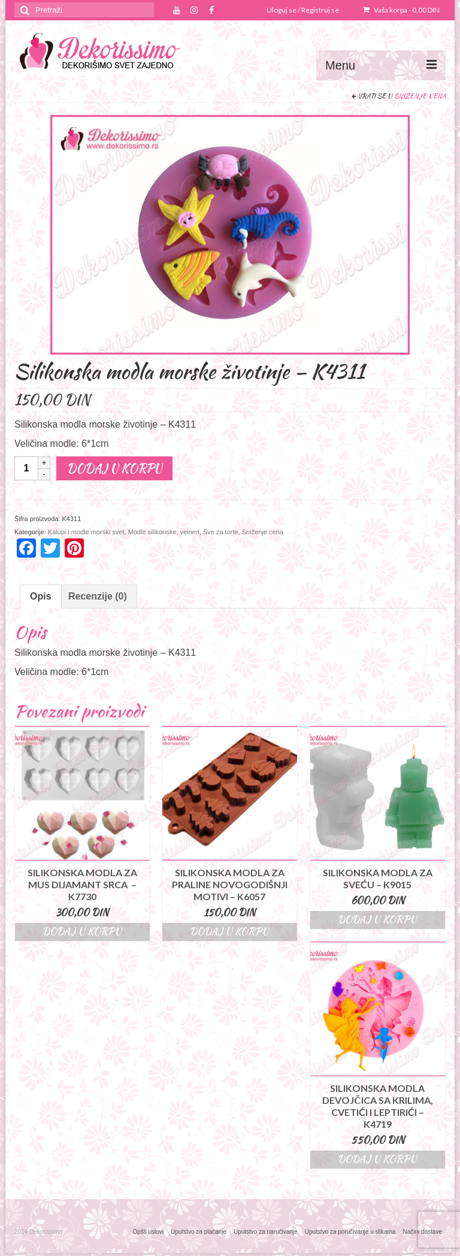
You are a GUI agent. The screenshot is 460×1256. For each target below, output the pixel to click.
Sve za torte (220, 531)
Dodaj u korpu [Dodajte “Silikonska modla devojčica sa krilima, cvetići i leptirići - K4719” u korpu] (377, 1159)
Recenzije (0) (97, 596)
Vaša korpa (401, 9)
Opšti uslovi (148, 1231)
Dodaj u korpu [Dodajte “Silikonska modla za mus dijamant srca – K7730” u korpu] (82, 932)
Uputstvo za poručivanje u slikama (350, 1231)
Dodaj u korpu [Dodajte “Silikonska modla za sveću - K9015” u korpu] (377, 920)
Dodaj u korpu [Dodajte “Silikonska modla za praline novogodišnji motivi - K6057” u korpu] (229, 932)
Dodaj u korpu (114, 468)
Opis (41, 596)
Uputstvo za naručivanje (266, 1231)
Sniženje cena (420, 96)
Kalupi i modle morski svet (86, 531)
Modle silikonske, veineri (163, 531)
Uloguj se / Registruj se (303, 9)
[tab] (41, 597)
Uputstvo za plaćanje (198, 1231)
